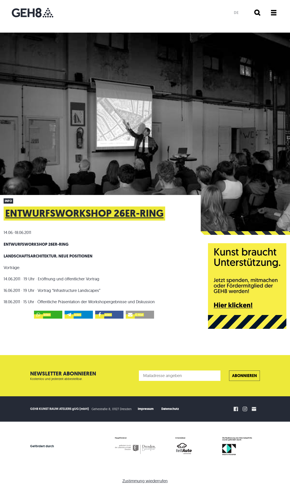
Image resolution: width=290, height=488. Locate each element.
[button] (48, 315)
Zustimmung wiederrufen (145, 480)
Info (8, 201)
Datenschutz (170, 409)
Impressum (146, 409)
